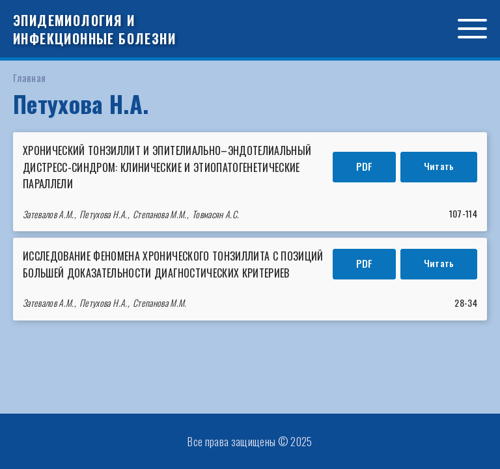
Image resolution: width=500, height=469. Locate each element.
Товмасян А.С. (215, 214)
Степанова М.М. (160, 214)
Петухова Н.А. (103, 214)
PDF (364, 166)
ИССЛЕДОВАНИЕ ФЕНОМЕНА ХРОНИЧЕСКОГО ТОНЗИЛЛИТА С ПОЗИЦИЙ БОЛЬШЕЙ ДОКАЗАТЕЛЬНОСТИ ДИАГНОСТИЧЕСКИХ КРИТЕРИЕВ (173, 264)
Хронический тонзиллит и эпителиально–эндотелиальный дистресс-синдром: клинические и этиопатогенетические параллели (167, 167)
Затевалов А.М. (48, 214)
